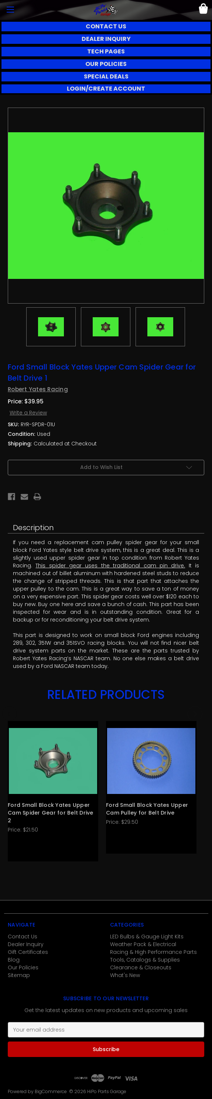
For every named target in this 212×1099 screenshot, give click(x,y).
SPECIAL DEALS (106, 76)
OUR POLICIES (106, 64)
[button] (106, 26)
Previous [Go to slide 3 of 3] (9, 713)
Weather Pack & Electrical (143, 944)
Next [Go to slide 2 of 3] (195, 713)
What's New (125, 975)
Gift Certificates (28, 952)
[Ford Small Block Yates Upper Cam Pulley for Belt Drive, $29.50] (151, 761)
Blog (14, 959)
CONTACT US (106, 26)
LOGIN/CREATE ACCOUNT (106, 88)
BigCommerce (51, 1091)
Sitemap (19, 975)
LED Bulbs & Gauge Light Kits (147, 936)
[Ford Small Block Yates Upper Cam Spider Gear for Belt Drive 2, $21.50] (53, 761)
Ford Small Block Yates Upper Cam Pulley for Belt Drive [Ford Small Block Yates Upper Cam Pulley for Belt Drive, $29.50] (147, 808)
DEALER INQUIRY (106, 39)
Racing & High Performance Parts (153, 952)
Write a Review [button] (28, 412)
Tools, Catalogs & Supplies (145, 959)
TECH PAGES (106, 51)
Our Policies (23, 967)
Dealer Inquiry (26, 944)
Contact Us (22, 936)
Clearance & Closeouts (140, 967)
